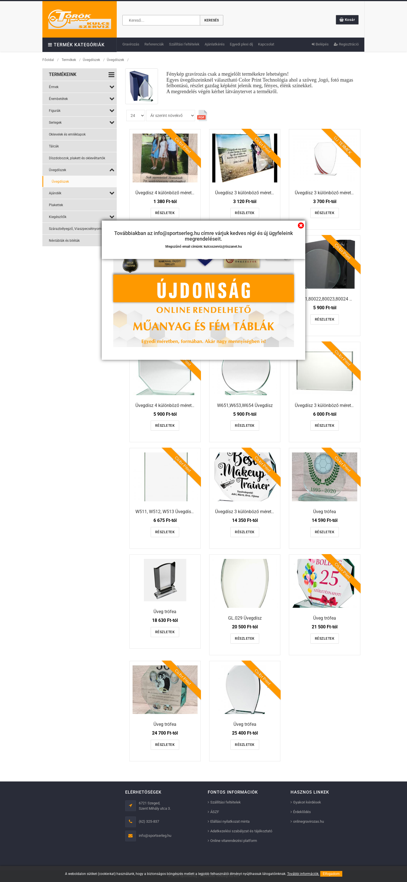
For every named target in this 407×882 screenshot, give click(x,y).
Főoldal (48, 60)
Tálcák (54, 146)
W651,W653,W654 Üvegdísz (245, 405)
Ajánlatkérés (215, 44)
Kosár (347, 20)
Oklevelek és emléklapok (67, 134)
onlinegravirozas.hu (308, 821)
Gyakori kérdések (307, 802)
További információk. (303, 874)
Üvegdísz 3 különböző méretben (247, 192)
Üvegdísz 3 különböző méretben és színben (338, 192)
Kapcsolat (266, 44)
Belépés (320, 44)
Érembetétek (81, 98)
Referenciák (154, 44)
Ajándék (81, 192)
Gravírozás (130, 44)
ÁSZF (214, 812)
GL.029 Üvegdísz (245, 618)
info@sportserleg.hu (155, 835)
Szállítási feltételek (184, 44)
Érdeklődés (302, 812)
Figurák (81, 110)
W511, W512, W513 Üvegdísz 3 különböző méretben (187, 511)
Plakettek (56, 205)
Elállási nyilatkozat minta (230, 821)
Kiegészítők (81, 216)
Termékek (69, 60)
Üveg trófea (324, 511)
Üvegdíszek (91, 60)
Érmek (81, 86)
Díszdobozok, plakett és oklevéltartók (77, 158)
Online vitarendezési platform (233, 841)
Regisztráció (346, 44)
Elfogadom (331, 874)
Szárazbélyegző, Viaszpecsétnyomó (81, 228)
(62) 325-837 (149, 821)
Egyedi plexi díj (241, 44)
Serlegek (81, 122)
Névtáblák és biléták (81, 240)
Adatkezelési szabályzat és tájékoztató (241, 831)
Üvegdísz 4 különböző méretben (167, 192)
